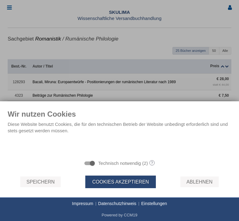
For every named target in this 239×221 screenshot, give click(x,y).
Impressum (82, 203)
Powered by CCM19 (119, 215)
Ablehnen (200, 181)
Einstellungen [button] (154, 203)
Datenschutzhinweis (117, 203)
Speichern (40, 181)
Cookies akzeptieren (120, 181)
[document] (119, 132)
